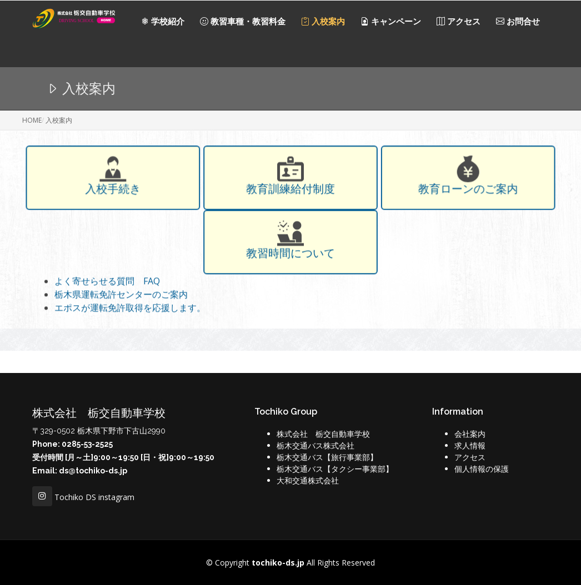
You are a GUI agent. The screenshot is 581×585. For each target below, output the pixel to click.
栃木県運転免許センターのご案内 (121, 296)
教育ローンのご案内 (466, 191)
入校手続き (115, 191)
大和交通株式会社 (308, 480)
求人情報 (469, 445)
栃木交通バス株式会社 (315, 445)
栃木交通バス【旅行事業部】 (327, 457)
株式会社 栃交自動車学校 (323, 433)
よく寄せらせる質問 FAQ (107, 282)
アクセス (469, 457)
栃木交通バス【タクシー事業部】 (335, 468)
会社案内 (469, 433)
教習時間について (290, 254)
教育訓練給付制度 (290, 191)
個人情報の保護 (481, 468)
